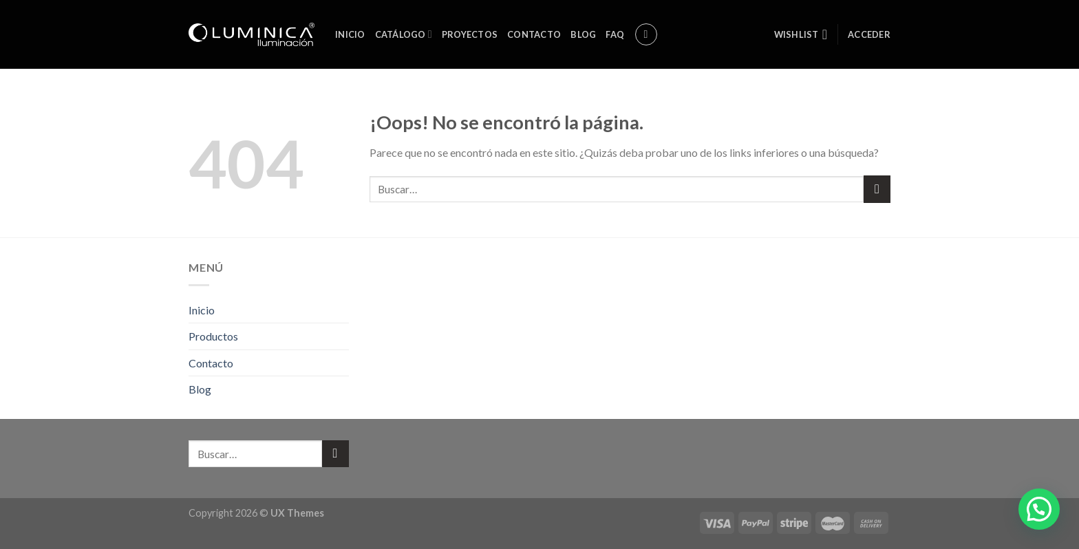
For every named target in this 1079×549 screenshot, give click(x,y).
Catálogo (403, 34)
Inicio (350, 34)
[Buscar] (646, 34)
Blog (583, 34)
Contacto (534, 34)
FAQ (615, 34)
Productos (213, 336)
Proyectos (470, 34)
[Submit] (877, 188)
